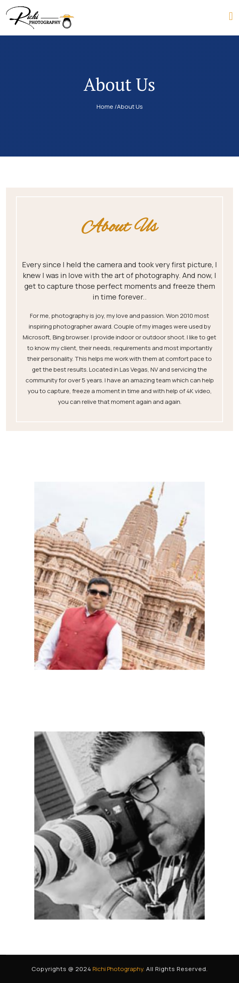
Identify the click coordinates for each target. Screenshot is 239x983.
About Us (130, 106)
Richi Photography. (117, 969)
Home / (107, 106)
